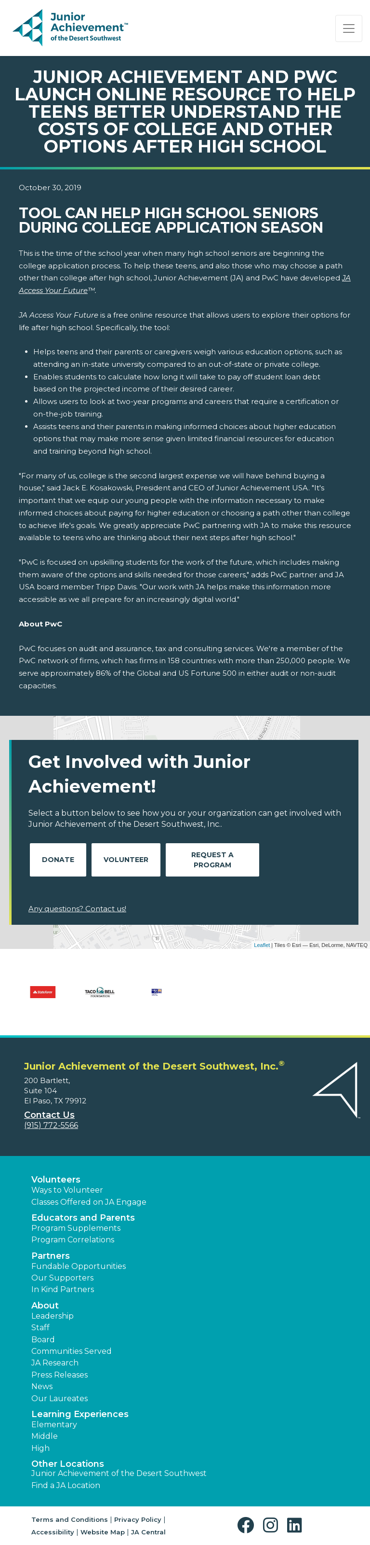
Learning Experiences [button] (80, 1414)
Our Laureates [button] (59, 1398)
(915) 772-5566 (51, 1125)
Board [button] (43, 1339)
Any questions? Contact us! (77, 908)
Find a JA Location (65, 1485)
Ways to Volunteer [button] (67, 1190)
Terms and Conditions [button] (69, 1519)
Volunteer (126, 859)
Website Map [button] (102, 1532)
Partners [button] (50, 1256)
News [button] (42, 1386)
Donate (58, 859)
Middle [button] (44, 1436)
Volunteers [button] (55, 1179)
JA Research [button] (55, 1362)
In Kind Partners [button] (62, 1289)
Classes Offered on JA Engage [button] (88, 1202)
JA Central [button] (148, 1532)
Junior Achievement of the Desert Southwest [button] (119, 1473)
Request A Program (212, 859)
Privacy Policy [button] (137, 1519)
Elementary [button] (54, 1424)
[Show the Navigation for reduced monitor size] (348, 28)
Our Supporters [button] (62, 1277)
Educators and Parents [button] (83, 1217)
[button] (248, 1525)
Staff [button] (40, 1327)
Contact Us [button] (49, 1115)
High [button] (40, 1448)
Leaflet (262, 945)
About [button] (45, 1305)
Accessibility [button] (52, 1532)
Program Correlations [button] (72, 1239)
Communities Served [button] (71, 1351)
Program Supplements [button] (75, 1228)
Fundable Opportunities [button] (78, 1266)
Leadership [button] (52, 1316)
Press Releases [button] (59, 1374)
